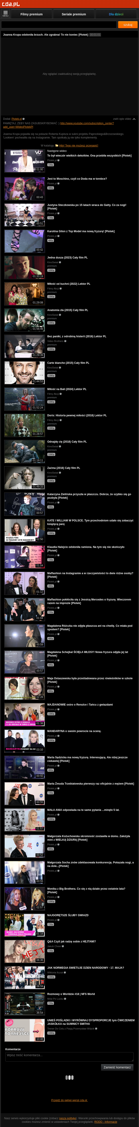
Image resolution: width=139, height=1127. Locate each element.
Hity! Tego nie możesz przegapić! (78, 145)
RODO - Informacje (105, 1121)
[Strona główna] (11, 4)
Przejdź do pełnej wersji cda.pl (69, 1100)
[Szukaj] (59, 24)
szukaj (127, 24)
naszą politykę (67, 1118)
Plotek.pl (17, 118)
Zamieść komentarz (117, 1067)
